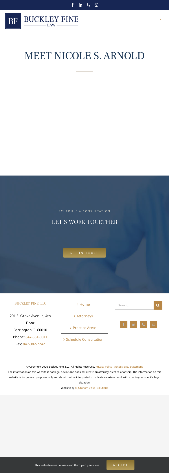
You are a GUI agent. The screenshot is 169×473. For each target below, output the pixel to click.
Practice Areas (85, 327)
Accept (120, 465)
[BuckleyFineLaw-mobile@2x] (41, 13)
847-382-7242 (34, 344)
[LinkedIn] (133, 324)
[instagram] (96, 5)
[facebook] (72, 5)
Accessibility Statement (128, 366)
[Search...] (134, 305)
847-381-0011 (37, 337)
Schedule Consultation (84, 339)
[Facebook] (123, 324)
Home (85, 304)
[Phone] (143, 324)
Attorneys (85, 316)
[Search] (158, 305)
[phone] (88, 5)
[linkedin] (80, 5)
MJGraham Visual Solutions (91, 388)
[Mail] (153, 324)
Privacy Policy (104, 366)
